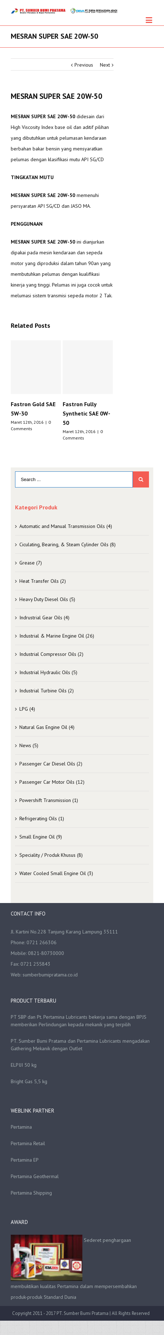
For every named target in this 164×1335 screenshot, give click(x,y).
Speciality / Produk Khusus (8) (51, 855)
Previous (83, 65)
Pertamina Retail (28, 1143)
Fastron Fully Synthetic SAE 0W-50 (86, 413)
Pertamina (21, 1127)
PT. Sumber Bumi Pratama (83, 1313)
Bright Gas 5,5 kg (29, 1081)
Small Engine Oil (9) (40, 837)
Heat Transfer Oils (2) (42, 581)
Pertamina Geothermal (35, 1176)
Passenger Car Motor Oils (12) (52, 782)
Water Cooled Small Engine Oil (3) (56, 873)
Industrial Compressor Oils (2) (51, 654)
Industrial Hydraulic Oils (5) (48, 672)
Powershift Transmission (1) (48, 800)
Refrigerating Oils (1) (41, 818)
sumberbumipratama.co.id (50, 974)
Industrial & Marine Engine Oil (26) (56, 636)
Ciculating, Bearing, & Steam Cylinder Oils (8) (67, 544)
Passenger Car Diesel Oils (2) (50, 763)
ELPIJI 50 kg (24, 1065)
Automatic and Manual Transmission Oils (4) (65, 526)
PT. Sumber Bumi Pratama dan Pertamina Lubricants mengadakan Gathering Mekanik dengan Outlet (80, 1045)
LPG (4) (27, 709)
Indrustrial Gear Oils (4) (44, 617)
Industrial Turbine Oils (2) (46, 690)
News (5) (28, 745)
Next (105, 65)
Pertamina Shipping (31, 1193)
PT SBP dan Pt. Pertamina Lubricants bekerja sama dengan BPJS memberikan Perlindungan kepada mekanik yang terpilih (78, 1021)
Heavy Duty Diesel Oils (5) (47, 599)
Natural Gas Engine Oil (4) (46, 727)
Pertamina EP (25, 1160)
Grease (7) (30, 563)
